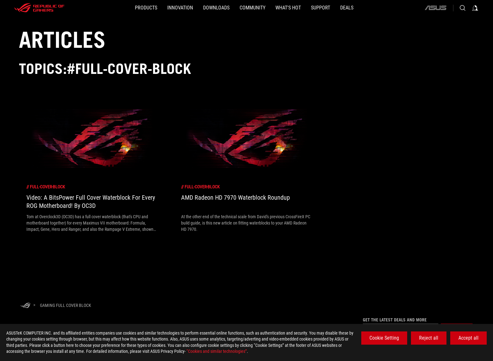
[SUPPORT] (340, 8)
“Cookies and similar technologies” (216, 351)
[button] (116, 8)
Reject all (428, 338)
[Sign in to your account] (475, 8)
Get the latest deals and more (395, 319)
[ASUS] (435, 8)
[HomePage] (25, 306)
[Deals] (377, 8)
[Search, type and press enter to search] (462, 8)
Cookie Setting (384, 338)
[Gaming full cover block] (65, 305)
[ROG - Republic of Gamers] (39, 8)
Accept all (468, 338)
